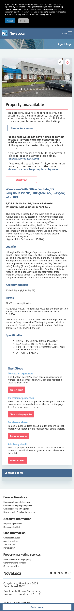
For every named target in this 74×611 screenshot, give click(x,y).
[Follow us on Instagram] (62, 573)
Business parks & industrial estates (19, 512)
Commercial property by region (16, 502)
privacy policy (45, 14)
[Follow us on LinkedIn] (51, 573)
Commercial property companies (17, 505)
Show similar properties (22, 128)
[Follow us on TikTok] (70, 573)
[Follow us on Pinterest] (66, 573)
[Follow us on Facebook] (59, 573)
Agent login (65, 44)
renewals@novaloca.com (23, 158)
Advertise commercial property (17, 559)
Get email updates (18, 435)
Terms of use (9, 544)
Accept (10, 21)
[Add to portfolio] (67, 62)
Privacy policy (9, 547)
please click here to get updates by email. (33, 169)
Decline (23, 21)
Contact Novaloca (11, 537)
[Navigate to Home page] (13, 33)
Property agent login (12, 523)
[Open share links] (60, 62)
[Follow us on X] (55, 573)
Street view (21, 179)
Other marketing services (14, 562)
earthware (23, 602)
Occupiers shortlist (11, 527)
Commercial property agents (16, 508)
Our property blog (11, 566)
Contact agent (37, 607)
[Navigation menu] (70, 33)
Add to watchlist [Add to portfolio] (17, 460)
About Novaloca (10, 541)
